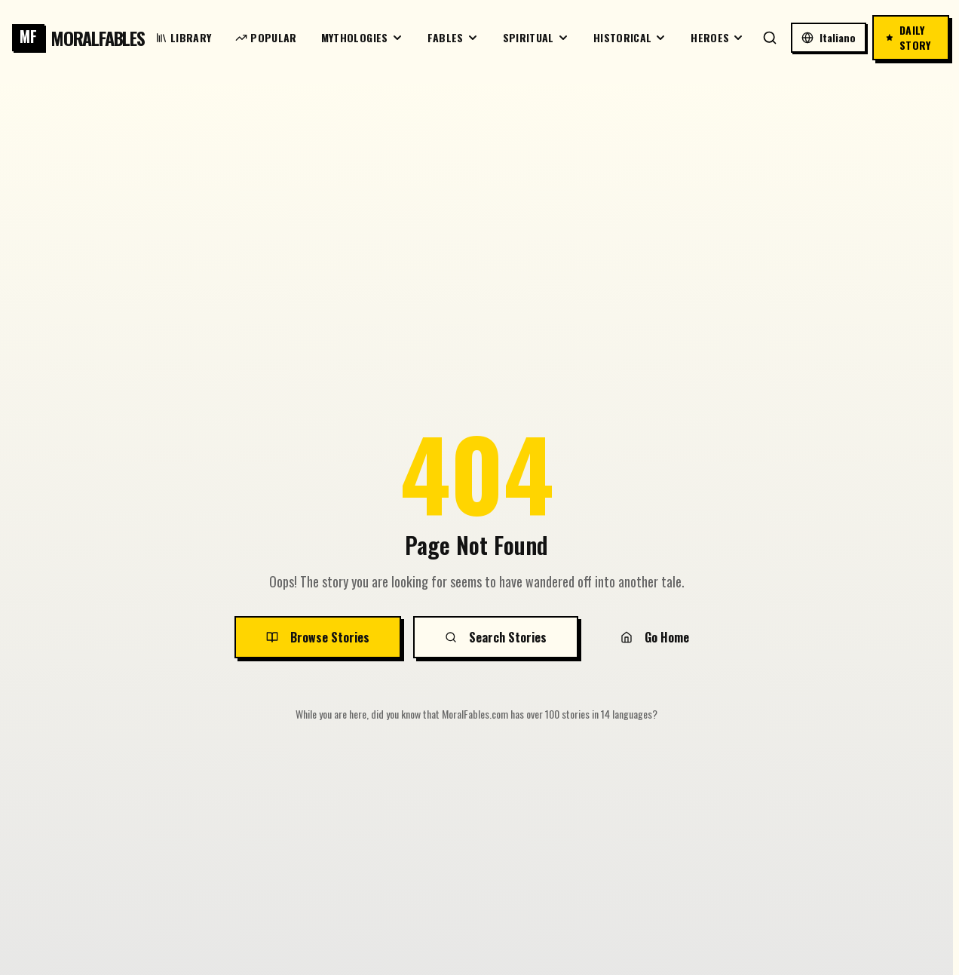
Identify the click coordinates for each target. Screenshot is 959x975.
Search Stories (496, 637)
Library (183, 37)
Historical (630, 37)
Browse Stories (317, 637)
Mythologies (362, 37)
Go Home (654, 637)
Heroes (717, 37)
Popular (265, 37)
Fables (453, 37)
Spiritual (536, 37)
